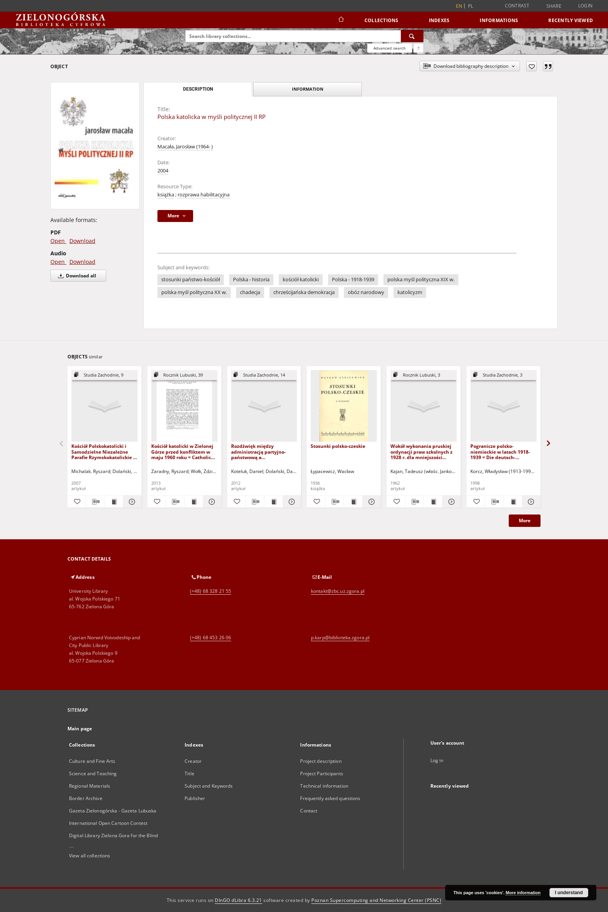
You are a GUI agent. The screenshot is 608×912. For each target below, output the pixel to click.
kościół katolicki (301, 279)
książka (165, 194)
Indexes (439, 20)
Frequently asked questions (330, 798)
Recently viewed (570, 20)
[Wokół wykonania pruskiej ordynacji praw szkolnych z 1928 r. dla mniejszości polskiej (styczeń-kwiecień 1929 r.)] (423, 406)
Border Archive (85, 798)
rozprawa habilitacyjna (204, 194)
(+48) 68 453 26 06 (210, 637)
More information (523, 892)
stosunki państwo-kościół (190, 279)
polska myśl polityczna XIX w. (420, 279)
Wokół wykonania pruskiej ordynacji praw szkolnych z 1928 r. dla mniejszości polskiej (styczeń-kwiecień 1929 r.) (421, 451)
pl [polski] (470, 6)
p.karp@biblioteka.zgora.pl (340, 637)
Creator (193, 761)
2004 (162, 170)
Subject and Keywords (209, 786)
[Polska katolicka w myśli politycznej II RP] (95, 145)
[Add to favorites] (531, 66)
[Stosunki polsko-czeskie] (344, 406)
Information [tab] (307, 89)
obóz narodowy (366, 292)
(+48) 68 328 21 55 (210, 591)
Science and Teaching (93, 773)
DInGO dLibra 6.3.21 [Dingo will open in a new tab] (238, 900)
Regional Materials (89, 786)
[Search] (412, 36)
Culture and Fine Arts (92, 761)
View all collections (89, 855)
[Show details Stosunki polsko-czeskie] (370, 502)
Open (58, 240)
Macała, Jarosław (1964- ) (185, 146)
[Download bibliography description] (95, 502)
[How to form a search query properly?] (418, 48)
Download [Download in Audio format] (82, 261)
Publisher (195, 798)
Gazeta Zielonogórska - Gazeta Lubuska (112, 810)
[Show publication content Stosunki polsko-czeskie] (353, 502)
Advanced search (389, 48)
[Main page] (340, 20)
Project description (320, 761)
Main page (79, 728)
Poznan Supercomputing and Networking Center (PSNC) (376, 900)
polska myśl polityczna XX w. (194, 292)
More (524, 520)
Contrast (517, 5)
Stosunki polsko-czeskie (338, 446)
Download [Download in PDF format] (82, 240)
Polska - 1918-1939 (353, 279)
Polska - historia (251, 279)
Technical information (324, 786)
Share (553, 6)
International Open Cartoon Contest (108, 823)
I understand (569, 892)
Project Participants (321, 773)
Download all (75, 275)
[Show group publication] (104, 375)
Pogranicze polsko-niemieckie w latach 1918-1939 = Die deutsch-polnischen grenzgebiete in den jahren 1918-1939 (501, 451)
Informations (499, 20)
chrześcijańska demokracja (304, 292)
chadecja (250, 292)
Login (585, 5)
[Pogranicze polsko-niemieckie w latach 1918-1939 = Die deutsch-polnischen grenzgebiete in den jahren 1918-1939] (503, 406)
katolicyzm (409, 292)
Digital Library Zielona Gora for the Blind (113, 835)
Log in (437, 760)
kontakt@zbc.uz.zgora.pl (337, 591)
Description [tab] (198, 89)
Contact (308, 810)
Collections (381, 20)
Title (189, 773)
